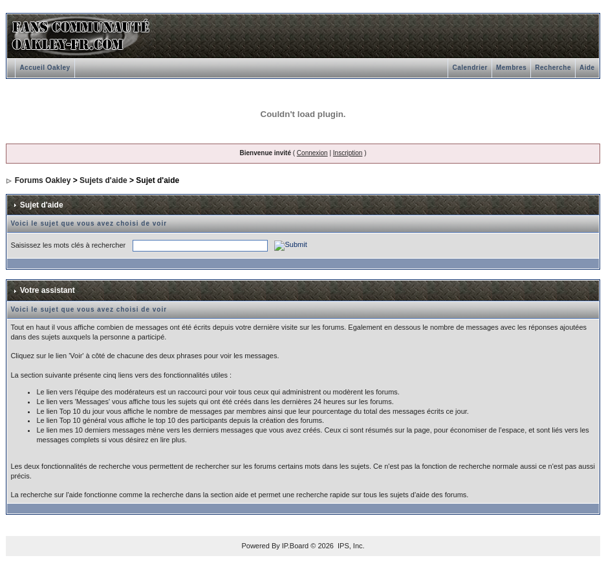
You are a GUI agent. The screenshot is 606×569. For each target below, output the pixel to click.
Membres (511, 67)
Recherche (553, 67)
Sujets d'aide (103, 180)
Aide (587, 67)
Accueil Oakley (44, 67)
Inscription (348, 152)
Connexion (312, 152)
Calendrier (469, 67)
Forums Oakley (43, 180)
